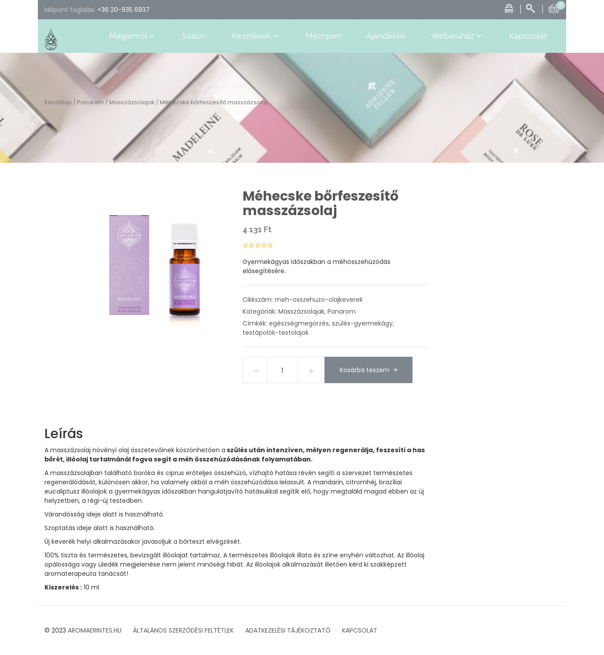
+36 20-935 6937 (123, 9)
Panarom (90, 102)
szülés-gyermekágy (362, 323)
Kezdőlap (58, 102)
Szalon (194, 35)
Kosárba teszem (365, 370)
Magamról (133, 36)
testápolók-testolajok (276, 332)
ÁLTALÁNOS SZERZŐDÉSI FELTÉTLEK (183, 630)
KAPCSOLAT (359, 630)
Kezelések (256, 36)
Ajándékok (386, 35)
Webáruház (457, 36)
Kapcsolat (528, 35)
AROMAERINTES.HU (95, 630)
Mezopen (323, 35)
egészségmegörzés (299, 323)
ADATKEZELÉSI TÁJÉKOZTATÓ (288, 630)
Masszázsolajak (132, 102)
